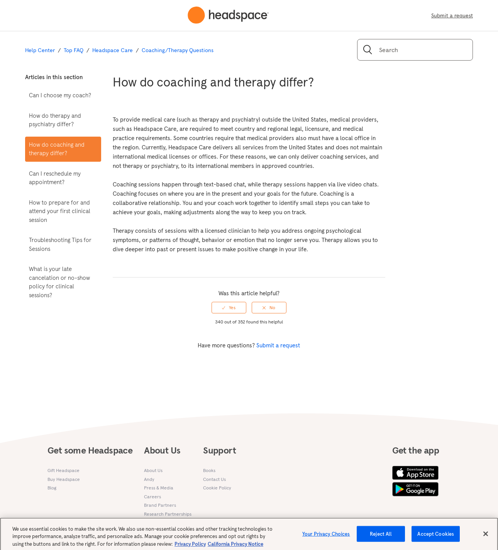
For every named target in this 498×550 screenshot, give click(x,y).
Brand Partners (160, 505)
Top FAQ (73, 50)
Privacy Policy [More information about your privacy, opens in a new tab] (190, 546)
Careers (152, 496)
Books (209, 470)
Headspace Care (112, 50)
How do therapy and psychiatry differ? (55, 120)
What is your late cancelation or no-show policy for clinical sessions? (59, 282)
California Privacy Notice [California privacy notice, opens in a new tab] (235, 546)
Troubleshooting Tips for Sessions (60, 244)
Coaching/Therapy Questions (177, 50)
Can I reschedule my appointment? (55, 178)
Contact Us (214, 479)
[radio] (229, 307)
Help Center (40, 50)
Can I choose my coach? (60, 95)
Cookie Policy (217, 488)
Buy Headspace (63, 479)
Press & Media (158, 488)
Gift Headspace (63, 470)
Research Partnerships (167, 514)
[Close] (485, 536)
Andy (149, 479)
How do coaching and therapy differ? (57, 149)
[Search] (415, 50)
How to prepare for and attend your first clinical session (59, 211)
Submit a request (452, 15)
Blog (51, 488)
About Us (153, 470)
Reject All (381, 536)
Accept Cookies (435, 536)
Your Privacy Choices (326, 536)
